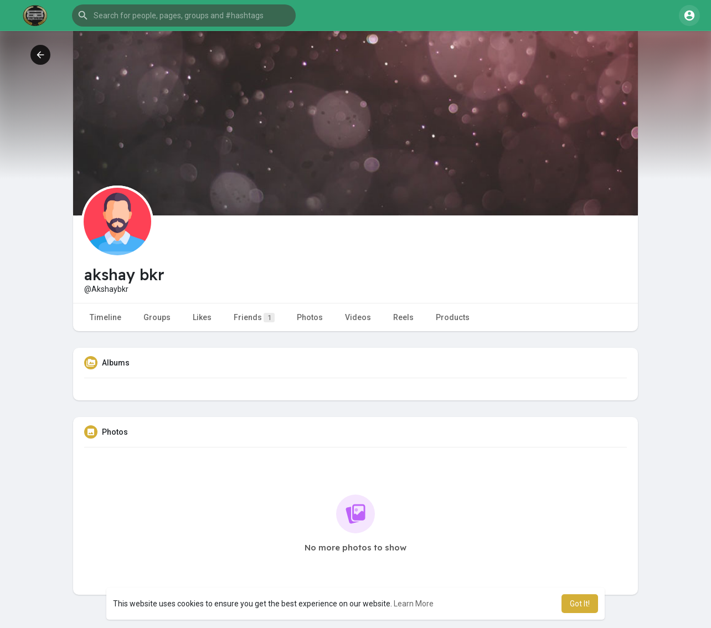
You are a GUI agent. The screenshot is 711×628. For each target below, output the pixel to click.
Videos (358, 317)
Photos (310, 317)
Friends (254, 317)
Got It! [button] (580, 603)
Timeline (105, 317)
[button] (184, 15)
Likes (202, 317)
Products (453, 317)
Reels (403, 317)
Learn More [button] (414, 603)
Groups (157, 317)
